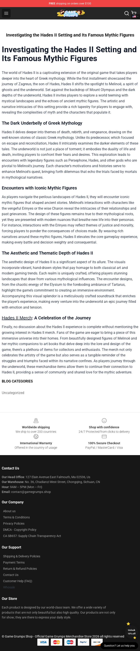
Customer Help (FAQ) (17, 581)
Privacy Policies (13, 523)
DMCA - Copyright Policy (19, 529)
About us (9, 511)
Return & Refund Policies (20, 568)
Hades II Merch (17, 317)
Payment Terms (14, 562)
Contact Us (10, 575)
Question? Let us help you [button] (119, 645)
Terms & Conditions (16, 517)
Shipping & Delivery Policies (21, 556)
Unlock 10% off (132, 632)
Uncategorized (13, 393)
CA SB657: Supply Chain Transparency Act (32, 536)
